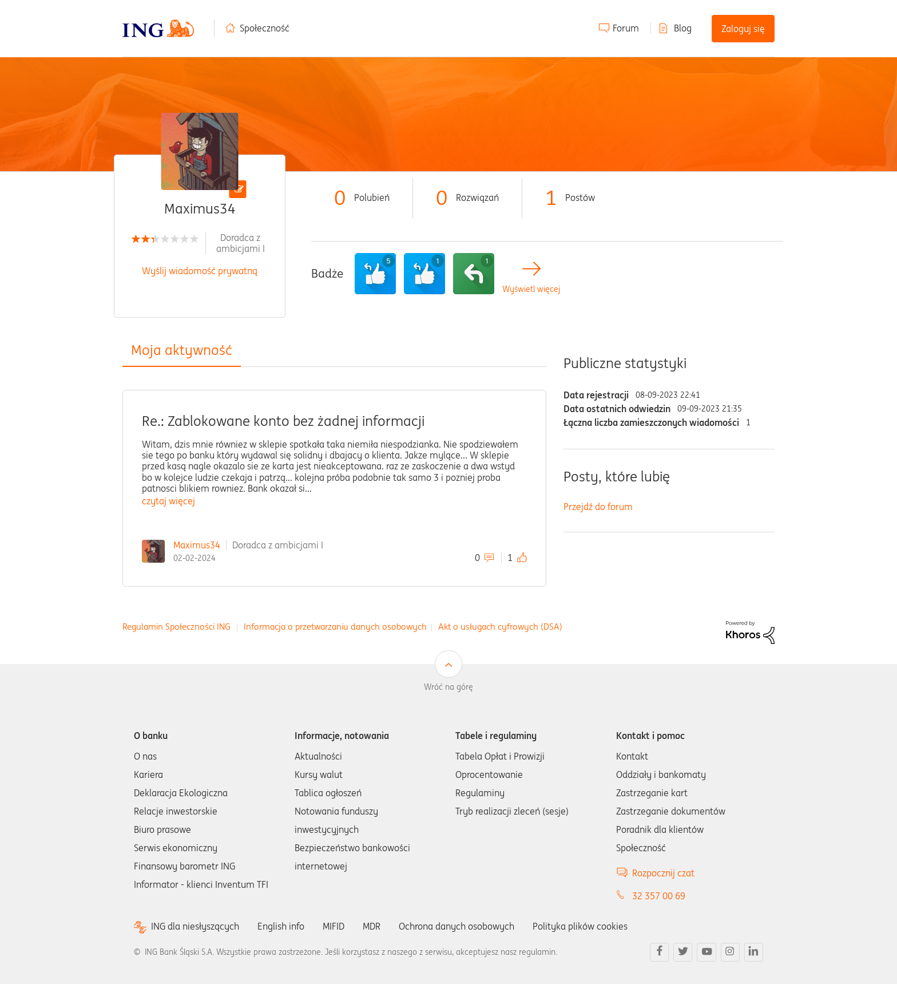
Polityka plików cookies (580, 926)
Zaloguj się (743, 28)
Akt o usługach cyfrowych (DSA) (500, 626)
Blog (683, 28)
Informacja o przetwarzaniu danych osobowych (335, 626)
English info (280, 926)
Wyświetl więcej (531, 289)
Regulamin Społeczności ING (176, 626)
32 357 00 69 (658, 896)
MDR (371, 926)
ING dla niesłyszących (195, 926)
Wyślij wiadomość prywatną (199, 270)
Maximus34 (196, 545)
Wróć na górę (448, 687)
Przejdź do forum (598, 506)
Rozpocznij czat (663, 873)
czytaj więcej (168, 501)
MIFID (333, 926)
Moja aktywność (181, 350)
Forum (626, 28)
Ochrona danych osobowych (456, 926)
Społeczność (264, 28)
